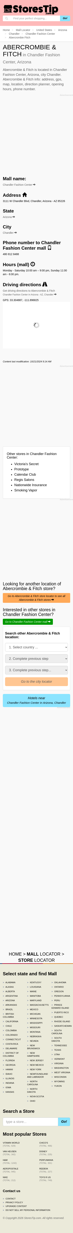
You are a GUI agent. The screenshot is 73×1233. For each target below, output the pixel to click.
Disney (45, 1153)
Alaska (8, 987)
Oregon (58, 991)
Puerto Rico (60, 1012)
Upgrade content (15, 1206)
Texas (56, 1050)
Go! (65, 18)
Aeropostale (10, 1170)
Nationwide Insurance (30, 485)
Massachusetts (36, 1005)
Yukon (57, 1086)
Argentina (10, 996)
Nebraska (34, 1036)
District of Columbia (11, 1054)
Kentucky (34, 982)
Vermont (58, 1059)
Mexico (32, 1009)
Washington (60, 1068)
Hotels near (36, 700)
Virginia (58, 1063)
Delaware (10, 1048)
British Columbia (8, 1015)
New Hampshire (33, 1054)
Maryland (34, 1000)
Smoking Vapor (25, 490)
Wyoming (58, 1081)
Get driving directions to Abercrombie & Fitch (30, 292)
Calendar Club (25, 474)
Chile (7, 1026)
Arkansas (10, 1005)
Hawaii (8, 1069)
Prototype (21, 469)
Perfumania (46, 1161)
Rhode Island (61, 1021)
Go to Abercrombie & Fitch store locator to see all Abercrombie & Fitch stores (36, 598)
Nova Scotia (35, 1096)
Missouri (33, 1027)
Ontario (58, 987)
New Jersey (35, 1060)
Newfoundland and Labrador (36, 1075)
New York (34, 1069)
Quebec (57, 1017)
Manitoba (34, 996)
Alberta (9, 991)
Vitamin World (11, 1144)
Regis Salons (24, 480)
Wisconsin (59, 1077)
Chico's (45, 1144)
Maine (31, 991)
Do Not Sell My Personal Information (26, 1210)
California (10, 1021)
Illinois (8, 1078)
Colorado (10, 1035)
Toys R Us (45, 1178)
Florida (9, 1060)
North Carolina (32, 1083)
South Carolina (57, 1032)
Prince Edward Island (60, 1006)
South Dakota (57, 1039)
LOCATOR (43, 954)
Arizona (9, 1000)
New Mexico (35, 1065)
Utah (56, 1054)
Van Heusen (9, 1153)
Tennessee (59, 1045)
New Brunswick (33, 1047)
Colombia (10, 1030)
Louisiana (34, 987)
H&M (10, 1161)
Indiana (8, 1083)
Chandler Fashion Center (19, 184)
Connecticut (12, 1039)
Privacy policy (13, 1202)
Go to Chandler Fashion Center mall (28, 621)
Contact (9, 1199)
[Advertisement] (36, 134)
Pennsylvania (61, 996)
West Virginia (61, 1072)
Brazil (8, 1009)
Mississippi (34, 1023)
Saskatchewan (61, 1026)
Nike (9, 1178)
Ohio (31, 1101)
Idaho (7, 1074)
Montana (33, 1032)
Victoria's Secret (26, 464)
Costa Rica (10, 1044)
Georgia (9, 1065)
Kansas (8, 1092)
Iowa (7, 1087)
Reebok (45, 1170)
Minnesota (34, 1018)
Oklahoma (59, 982)
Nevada (32, 1041)
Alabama (9, 982)
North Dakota (32, 1090)
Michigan (33, 1014)
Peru (56, 1000)
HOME (15, 954)
